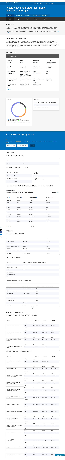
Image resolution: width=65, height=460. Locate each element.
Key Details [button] (18, 19)
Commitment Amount (12, 79)
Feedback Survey (59, 455)
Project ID (10, 60)
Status (21, 60)
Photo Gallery (45, 15)
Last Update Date (37, 84)
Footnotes (8, 226)
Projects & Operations (14, 2)
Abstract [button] (10, 19)
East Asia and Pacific (37, 72)
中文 (52, 3)
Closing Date (48, 79)
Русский (49, 3)
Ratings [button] (36, 19)
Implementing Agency (25, 71)
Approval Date (36, 66)
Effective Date (49, 66)
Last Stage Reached (24, 84)
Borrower (48, 61)
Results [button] (44, 19)
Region (34, 71)
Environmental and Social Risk (38, 79)
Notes (9, 89)
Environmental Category (25, 79)
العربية (46, 3)
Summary (10, 15)
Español (38, 3)
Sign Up (32, 145)
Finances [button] (27, 19)
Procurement (19, 15)
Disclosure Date (23, 66)
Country (9, 66)
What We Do (8, 2)
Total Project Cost (12, 71)
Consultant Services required (12, 85)
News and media (36, 15)
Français (42, 3)
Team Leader (36, 60)
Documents (27, 15)
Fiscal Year (48, 71)
